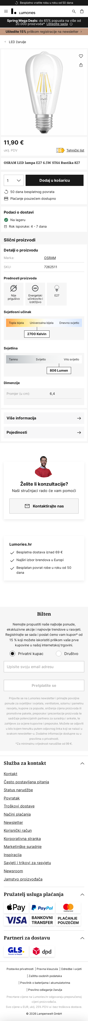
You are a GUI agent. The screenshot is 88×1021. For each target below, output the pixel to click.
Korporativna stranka (22, 838)
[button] (80, 56)
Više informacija (21, 418)
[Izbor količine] (14, 180)
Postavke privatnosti (20, 969)
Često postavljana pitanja (26, 781)
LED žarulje (17, 42)
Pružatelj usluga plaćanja (34, 894)
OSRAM (50, 257)
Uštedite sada (57, 24)
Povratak (12, 798)
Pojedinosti (17, 432)
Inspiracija (13, 854)
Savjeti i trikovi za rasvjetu (27, 862)
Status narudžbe (18, 789)
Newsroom (13, 870)
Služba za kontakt (25, 763)
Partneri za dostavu (27, 938)
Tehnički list (75, 150)
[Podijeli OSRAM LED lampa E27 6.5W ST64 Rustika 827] (80, 64)
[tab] (44, 821)
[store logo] (26, 11)
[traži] (74, 11)
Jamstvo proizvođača (23, 879)
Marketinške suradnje (23, 846)
